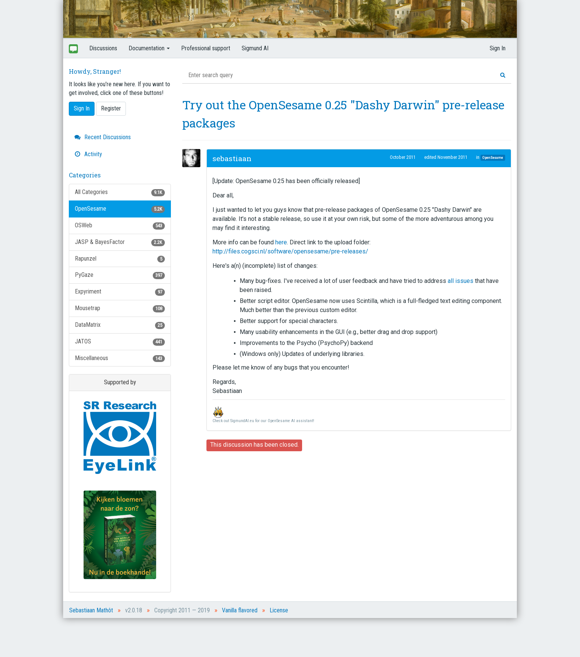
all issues (460, 280)
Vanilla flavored (239, 610)
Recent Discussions (102, 137)
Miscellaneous (120, 358)
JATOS (120, 341)
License (279, 610)
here (281, 242)
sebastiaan (231, 158)
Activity (88, 154)
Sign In (498, 48)
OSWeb (120, 225)
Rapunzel (120, 259)
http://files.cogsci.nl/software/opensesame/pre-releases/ (290, 251)
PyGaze (120, 275)
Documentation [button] (149, 48)
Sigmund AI (255, 48)
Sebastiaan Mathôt (91, 610)
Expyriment (120, 291)
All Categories (120, 192)
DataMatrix (120, 325)
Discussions (103, 48)
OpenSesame (120, 209)
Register (111, 108)
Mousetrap (120, 308)
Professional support (205, 48)
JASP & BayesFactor (120, 242)
